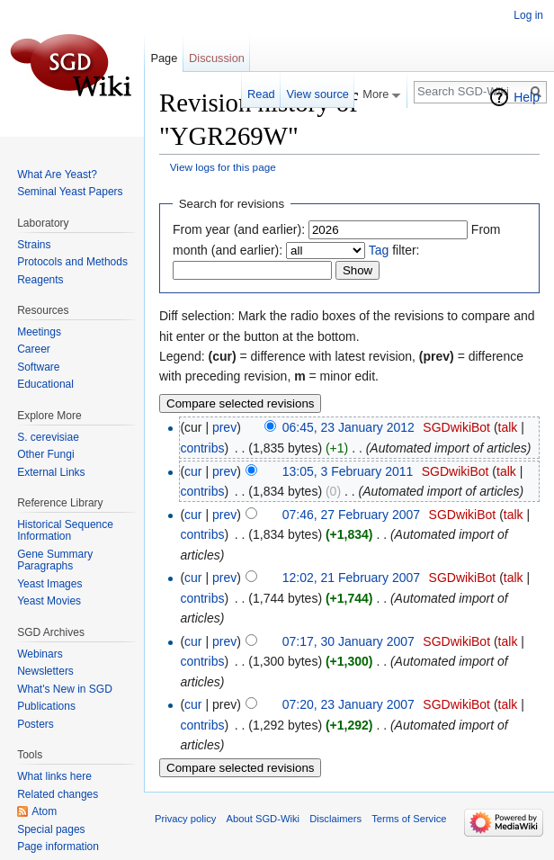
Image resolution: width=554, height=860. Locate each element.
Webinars (39, 654)
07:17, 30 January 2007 (348, 641)
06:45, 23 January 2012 (348, 427)
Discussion (217, 58)
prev (224, 427)
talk (508, 427)
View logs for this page (223, 167)
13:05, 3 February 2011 (348, 471)
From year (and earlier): (239, 229)
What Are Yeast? (57, 174)
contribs (202, 448)
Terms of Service (408, 818)
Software (38, 367)
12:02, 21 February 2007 (351, 577)
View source (317, 94)
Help (527, 97)
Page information (58, 846)
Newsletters (45, 671)
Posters (35, 724)
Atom (44, 811)
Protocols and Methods (72, 261)
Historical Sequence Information (65, 530)
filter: (394, 250)
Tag (379, 250)
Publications (46, 706)
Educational (45, 384)
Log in (528, 15)
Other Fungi (45, 454)
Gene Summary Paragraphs (55, 560)
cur (192, 471)
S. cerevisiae (48, 437)
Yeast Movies (49, 601)
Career (33, 349)
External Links (51, 472)
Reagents (40, 279)
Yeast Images (49, 584)
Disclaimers (335, 818)
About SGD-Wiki (263, 818)
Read (261, 94)
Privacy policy (185, 818)
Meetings (39, 332)
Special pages (51, 829)
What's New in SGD (64, 689)
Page (163, 58)
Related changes (57, 794)
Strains (33, 244)
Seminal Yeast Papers (69, 191)
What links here (54, 776)
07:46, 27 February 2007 (351, 514)
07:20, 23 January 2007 (348, 704)
